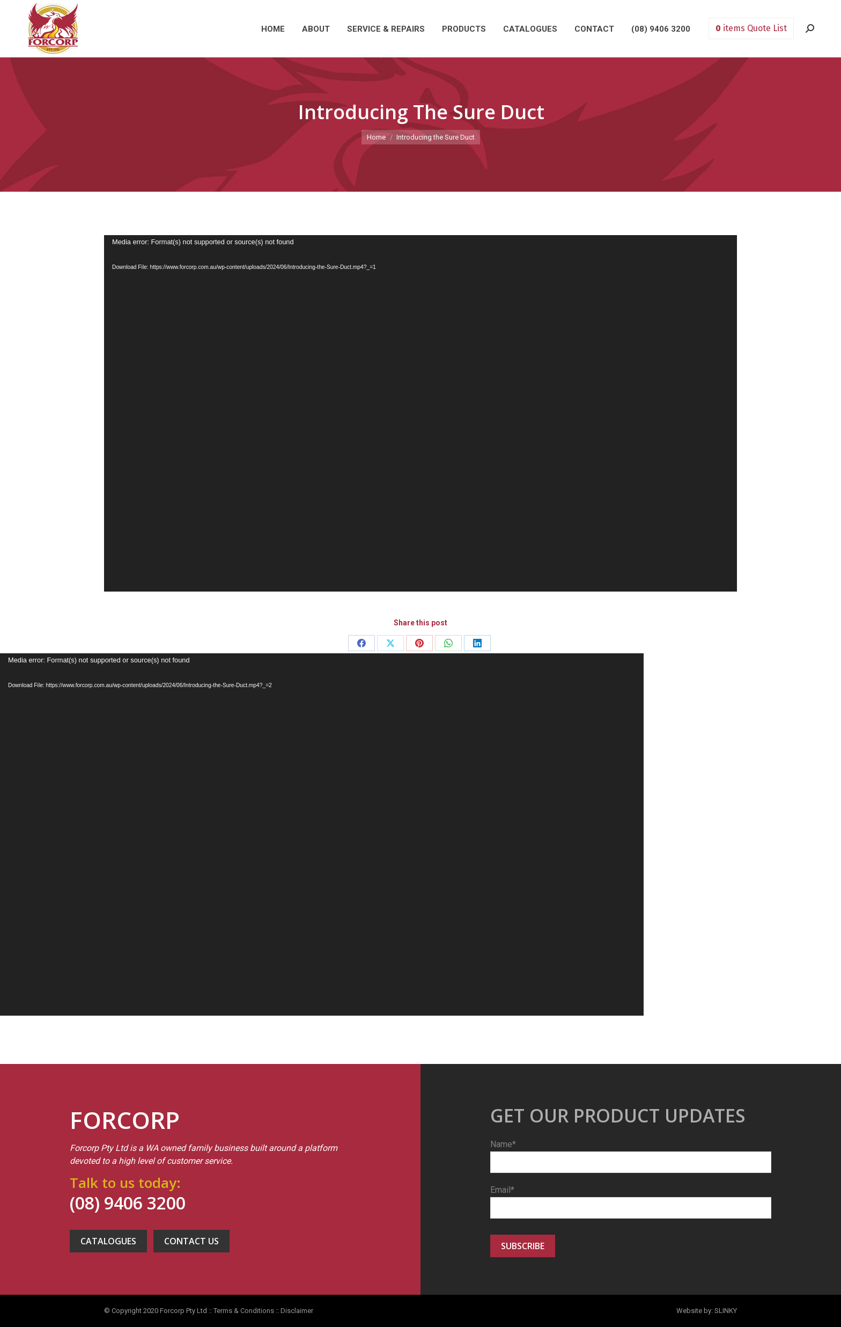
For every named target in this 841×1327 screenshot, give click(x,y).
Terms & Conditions (243, 1311)
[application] (420, 413)
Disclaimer (297, 1311)
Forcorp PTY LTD (53, 28)
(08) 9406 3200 (128, 1202)
